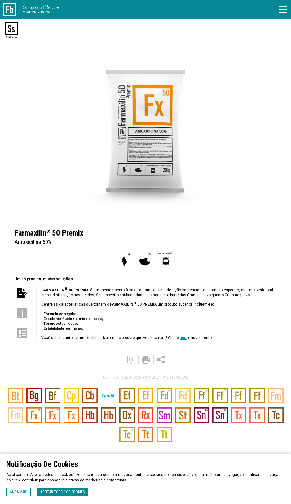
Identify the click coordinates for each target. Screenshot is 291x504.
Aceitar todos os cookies (63, 492)
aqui (183, 338)
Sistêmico (11, 37)
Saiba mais (18, 492)
